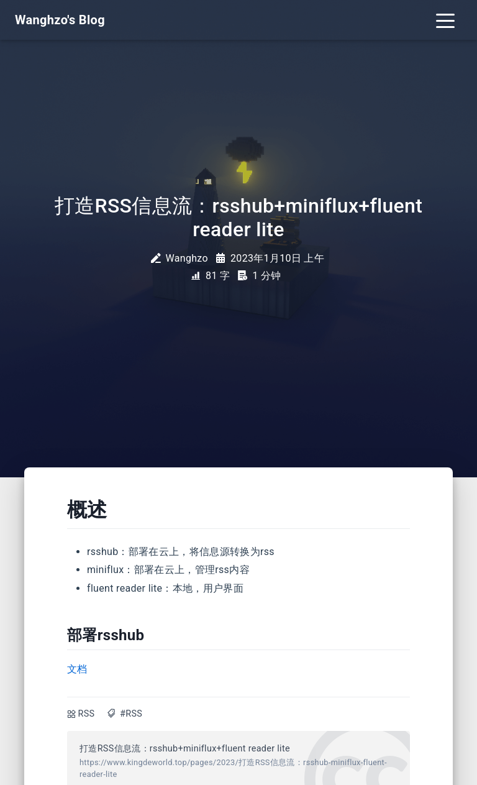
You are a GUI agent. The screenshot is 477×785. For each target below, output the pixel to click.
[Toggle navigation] (445, 20)
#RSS (131, 714)
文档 (77, 669)
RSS (86, 714)
